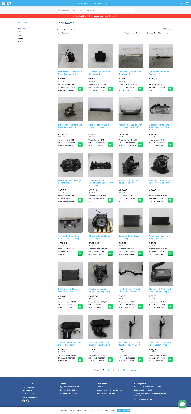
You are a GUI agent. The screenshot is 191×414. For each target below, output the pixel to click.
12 (124, 370)
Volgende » (133, 370)
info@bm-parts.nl (68, 393)
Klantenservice (28, 387)
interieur (20, 38)
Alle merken (22, 22)
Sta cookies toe (123, 410)
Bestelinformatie (97, 3)
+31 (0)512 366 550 (69, 390)
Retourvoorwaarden (30, 397)
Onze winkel (27, 390)
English (180, 3)
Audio (19, 32)
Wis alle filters (75, 30)
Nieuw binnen (83, 3)
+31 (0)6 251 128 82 (69, 387)
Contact (109, 3)
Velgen (19, 35)
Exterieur (20, 42)
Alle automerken (28, 384)
